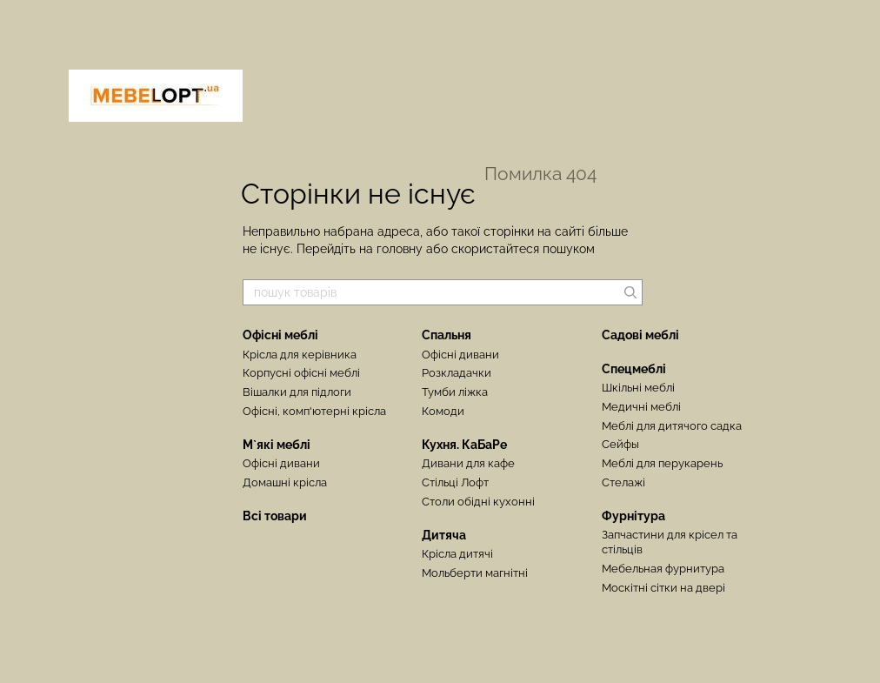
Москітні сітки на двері (663, 587)
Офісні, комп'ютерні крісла (314, 411)
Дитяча (444, 535)
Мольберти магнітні (475, 572)
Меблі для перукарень (662, 463)
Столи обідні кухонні (478, 501)
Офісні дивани (281, 463)
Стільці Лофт (455, 482)
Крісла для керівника (300, 354)
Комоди (443, 411)
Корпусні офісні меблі (301, 372)
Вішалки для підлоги (297, 391)
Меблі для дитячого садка (672, 425)
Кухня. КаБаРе (464, 445)
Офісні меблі (280, 335)
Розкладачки (456, 372)
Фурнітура (633, 516)
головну (400, 249)
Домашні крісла (285, 482)
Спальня (446, 335)
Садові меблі (640, 335)
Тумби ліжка (455, 391)
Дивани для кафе (468, 463)
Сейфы (620, 444)
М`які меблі (276, 445)
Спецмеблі (634, 369)
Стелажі (623, 482)
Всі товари (275, 516)
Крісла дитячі (457, 553)
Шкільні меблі (638, 387)
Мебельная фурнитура (663, 568)
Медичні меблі (641, 406)
